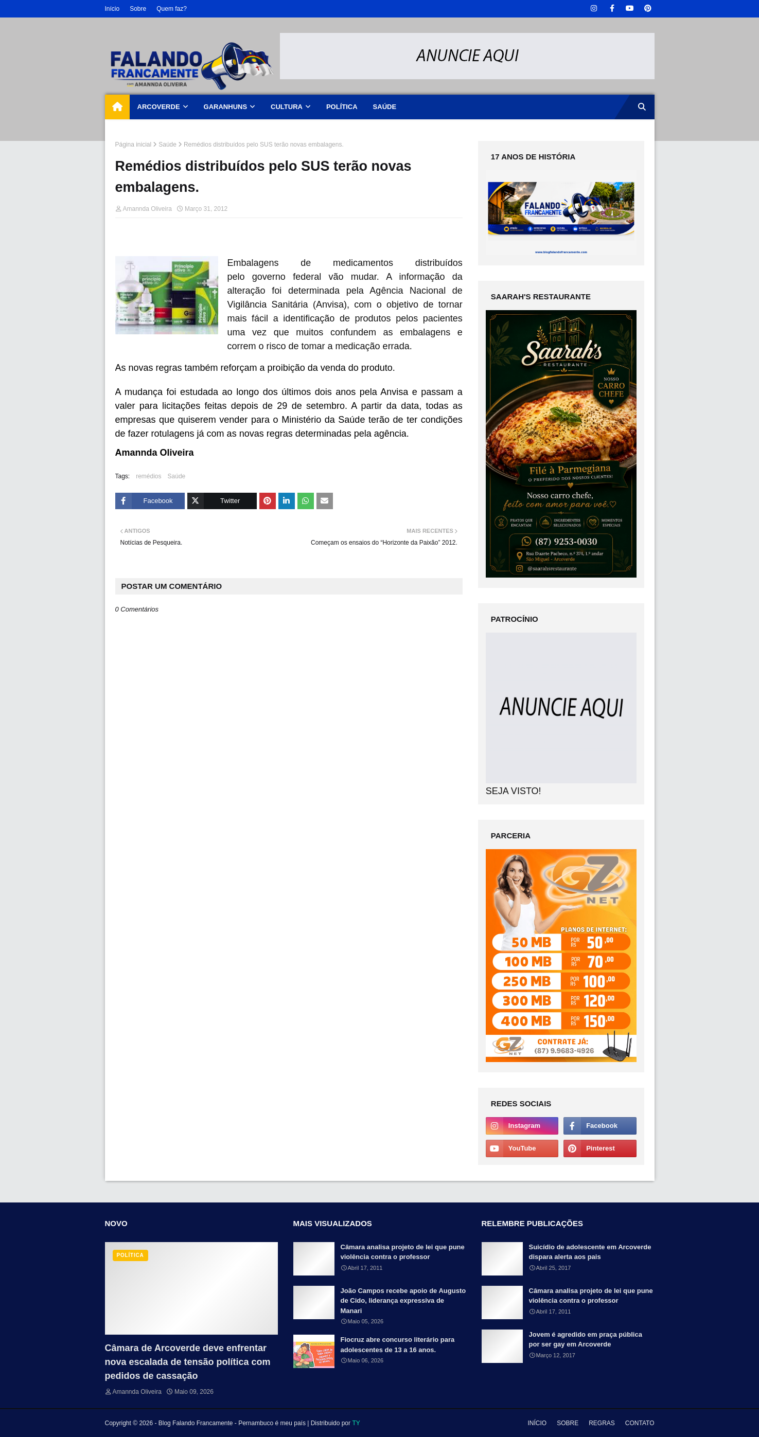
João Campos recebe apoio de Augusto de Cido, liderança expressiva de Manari (403, 1301)
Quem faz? (171, 8)
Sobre (138, 8)
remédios (148, 476)
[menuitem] (117, 107)
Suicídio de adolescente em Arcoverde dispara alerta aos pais (590, 1252)
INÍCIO (536, 1423)
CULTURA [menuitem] (287, 107)
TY (356, 1423)
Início (112, 8)
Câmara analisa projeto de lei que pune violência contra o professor (403, 1252)
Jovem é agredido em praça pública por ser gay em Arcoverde (585, 1340)
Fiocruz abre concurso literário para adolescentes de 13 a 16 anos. (398, 1345)
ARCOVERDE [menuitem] (158, 107)
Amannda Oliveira (147, 208)
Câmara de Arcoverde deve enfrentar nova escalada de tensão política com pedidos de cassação (188, 1362)
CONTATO (640, 1423)
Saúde (167, 144)
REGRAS (602, 1423)
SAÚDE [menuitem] (385, 107)
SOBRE (567, 1423)
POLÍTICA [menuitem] (342, 107)
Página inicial (133, 144)
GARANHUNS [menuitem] (226, 107)
